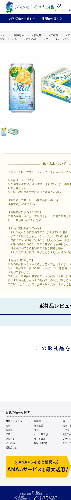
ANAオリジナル (14, 421)
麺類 (36, 430)
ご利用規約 (19, 496)
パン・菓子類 (41, 434)
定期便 (37, 421)
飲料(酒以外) (40, 443)
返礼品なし (11, 447)
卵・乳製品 (39, 438)
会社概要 (35, 492)
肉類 (8, 425)
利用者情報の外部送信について (35, 494)
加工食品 (38, 425)
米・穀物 (10, 443)
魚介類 (9, 430)
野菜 (8, 434)
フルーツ (10, 438)
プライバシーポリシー (46, 496)
